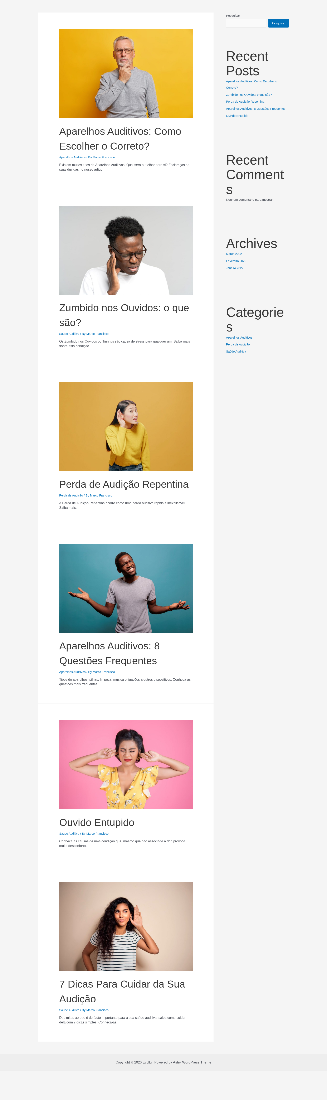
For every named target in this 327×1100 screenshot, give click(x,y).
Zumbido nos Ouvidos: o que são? (120, 328)
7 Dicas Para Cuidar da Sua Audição (119, 1019)
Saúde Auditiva (69, 348)
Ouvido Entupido (108, 850)
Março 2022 (234, 254)
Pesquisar (233, 15)
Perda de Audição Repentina (112, 505)
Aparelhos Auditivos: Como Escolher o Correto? (119, 145)
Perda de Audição (71, 525)
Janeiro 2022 (235, 268)
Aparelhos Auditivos (73, 172)
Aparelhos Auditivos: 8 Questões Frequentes (125, 681)
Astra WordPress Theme (192, 1091)
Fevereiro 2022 (236, 261)
